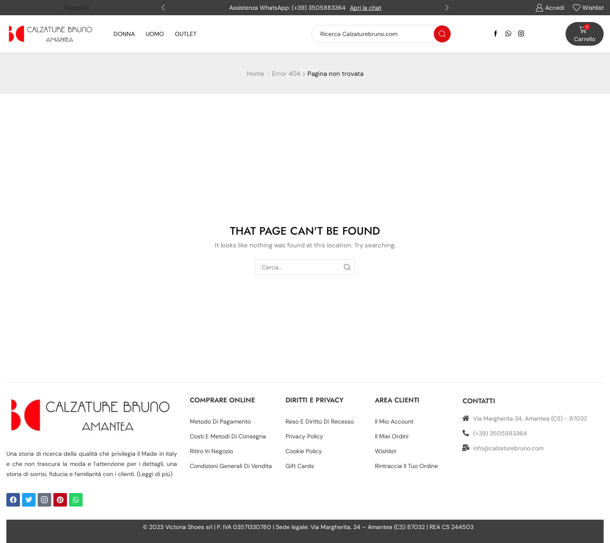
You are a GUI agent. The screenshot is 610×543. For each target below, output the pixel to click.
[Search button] (442, 33)
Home (255, 73)
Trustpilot (76, 7)
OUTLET (186, 34)
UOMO (155, 34)
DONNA (124, 34)
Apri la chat (365, 7)
